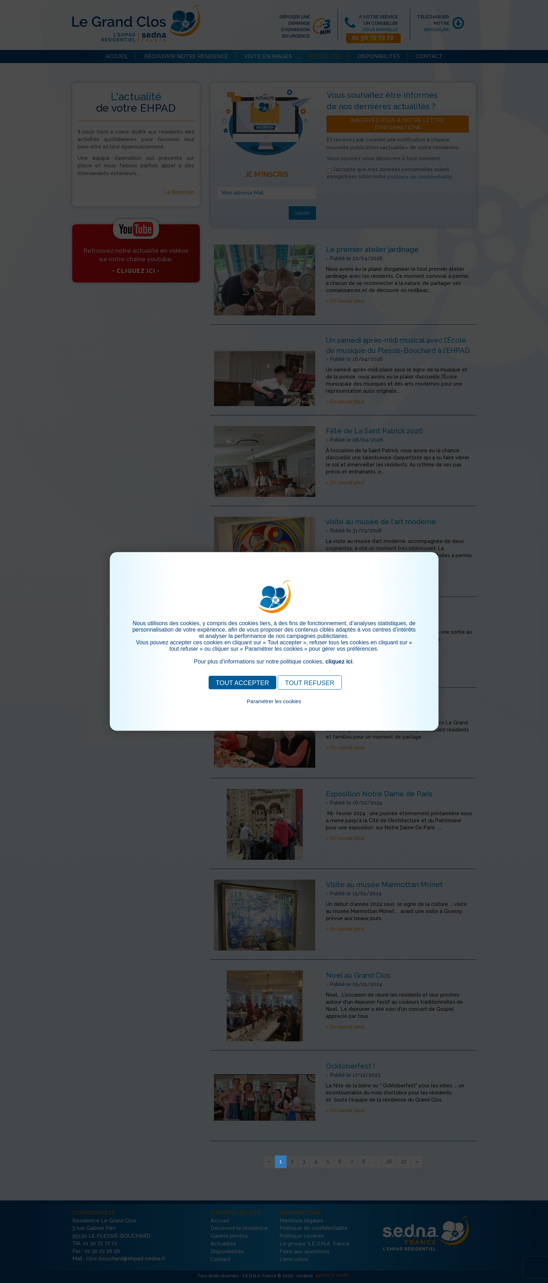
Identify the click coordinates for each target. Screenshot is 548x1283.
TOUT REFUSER (309, 683)
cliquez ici (338, 662)
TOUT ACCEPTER (242, 683)
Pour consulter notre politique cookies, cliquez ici (274, 709)
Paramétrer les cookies (274, 701)
